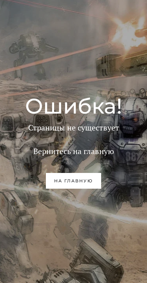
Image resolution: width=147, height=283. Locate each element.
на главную (73, 181)
